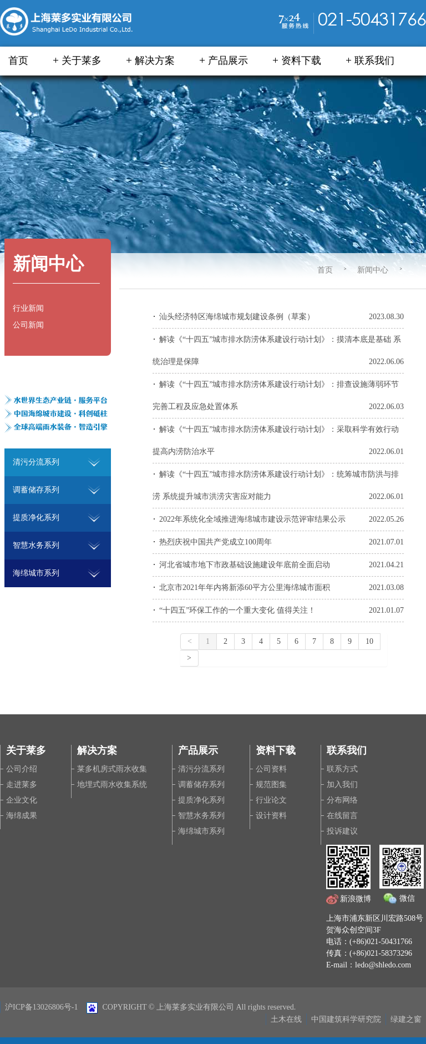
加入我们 (342, 784)
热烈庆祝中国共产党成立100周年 (215, 542)
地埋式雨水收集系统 (112, 784)
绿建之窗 (406, 1019)
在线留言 (342, 815)
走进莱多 (21, 784)
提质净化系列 (201, 800)
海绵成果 (21, 815)
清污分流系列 (201, 769)
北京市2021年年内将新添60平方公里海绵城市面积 (244, 587)
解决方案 (155, 60)
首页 (18, 60)
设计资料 (271, 815)
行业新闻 (28, 308)
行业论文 (271, 800)
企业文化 (21, 800)
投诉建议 (342, 831)
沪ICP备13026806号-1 (41, 1007)
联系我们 (374, 60)
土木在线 (286, 1019)
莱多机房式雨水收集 (112, 769)
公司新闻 (28, 325)
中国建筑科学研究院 (346, 1019)
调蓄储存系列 (201, 784)
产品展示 (228, 60)
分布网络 (342, 800)
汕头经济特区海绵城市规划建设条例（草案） (237, 316)
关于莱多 (82, 60)
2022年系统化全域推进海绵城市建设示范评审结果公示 (252, 519)
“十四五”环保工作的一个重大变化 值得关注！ (237, 610)
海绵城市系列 (201, 831)
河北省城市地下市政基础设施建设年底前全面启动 (244, 565)
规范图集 (271, 784)
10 (369, 641)
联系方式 (342, 769)
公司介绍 (21, 769)
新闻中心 (372, 270)
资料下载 (301, 60)
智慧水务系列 (201, 815)
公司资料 (271, 769)
